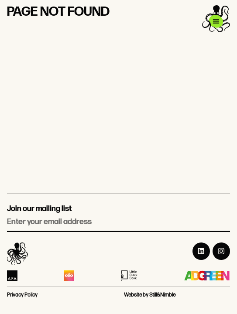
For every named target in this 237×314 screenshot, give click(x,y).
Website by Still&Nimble (149, 295)
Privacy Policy (22, 295)
